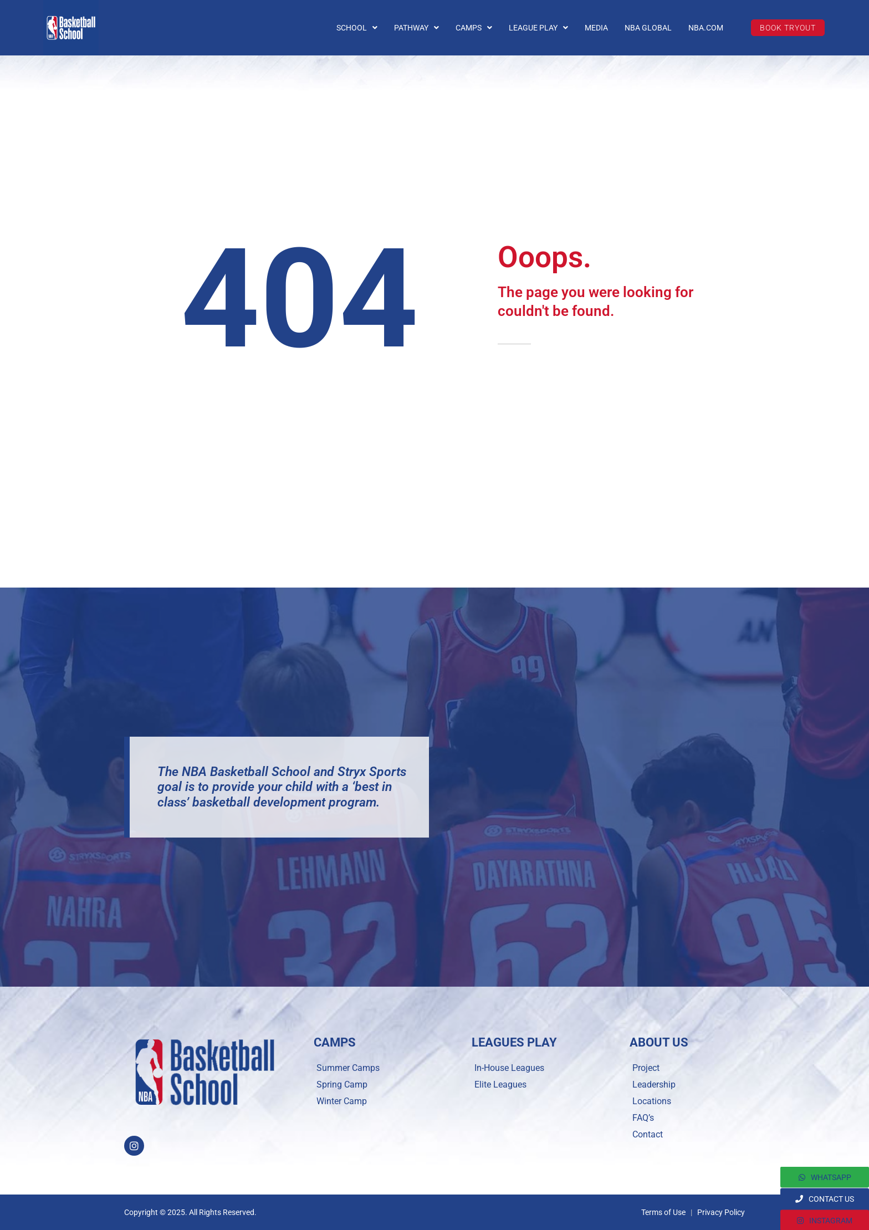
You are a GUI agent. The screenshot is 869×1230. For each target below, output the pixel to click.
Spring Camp (341, 1084)
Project (646, 1068)
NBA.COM (705, 27)
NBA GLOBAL (648, 27)
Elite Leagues (500, 1084)
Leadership (654, 1084)
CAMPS (474, 28)
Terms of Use (663, 1212)
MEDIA (596, 27)
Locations (651, 1101)
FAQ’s (643, 1117)
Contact (647, 1134)
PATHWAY (416, 28)
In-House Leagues (509, 1068)
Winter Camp (341, 1101)
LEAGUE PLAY (538, 28)
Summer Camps (348, 1068)
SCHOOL (356, 28)
